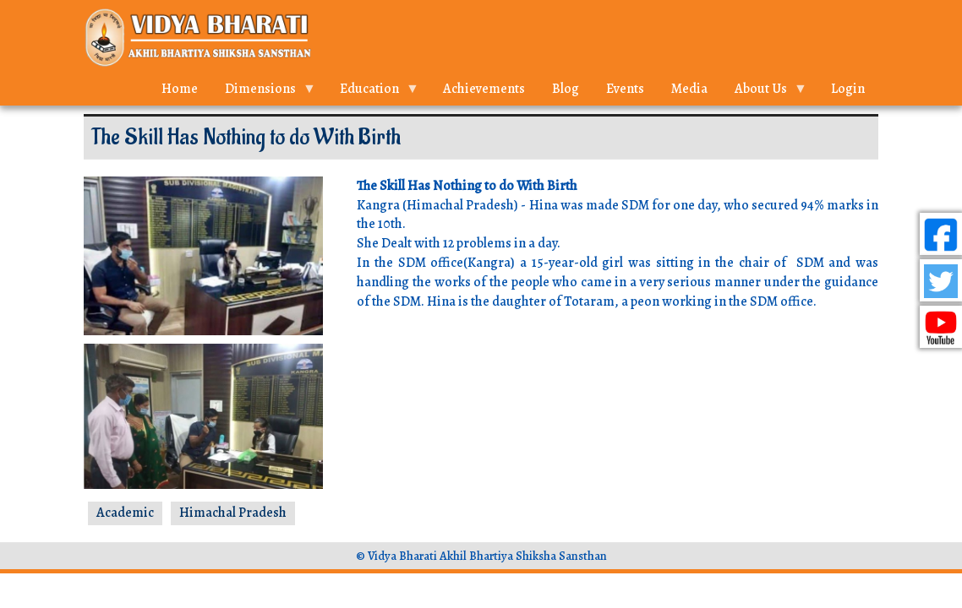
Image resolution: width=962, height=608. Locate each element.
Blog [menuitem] (565, 88)
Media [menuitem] (689, 88)
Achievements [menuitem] (484, 88)
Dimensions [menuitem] (263, 92)
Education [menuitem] (372, 92)
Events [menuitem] (625, 88)
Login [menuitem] (848, 88)
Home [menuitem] (179, 88)
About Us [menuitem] (764, 92)
